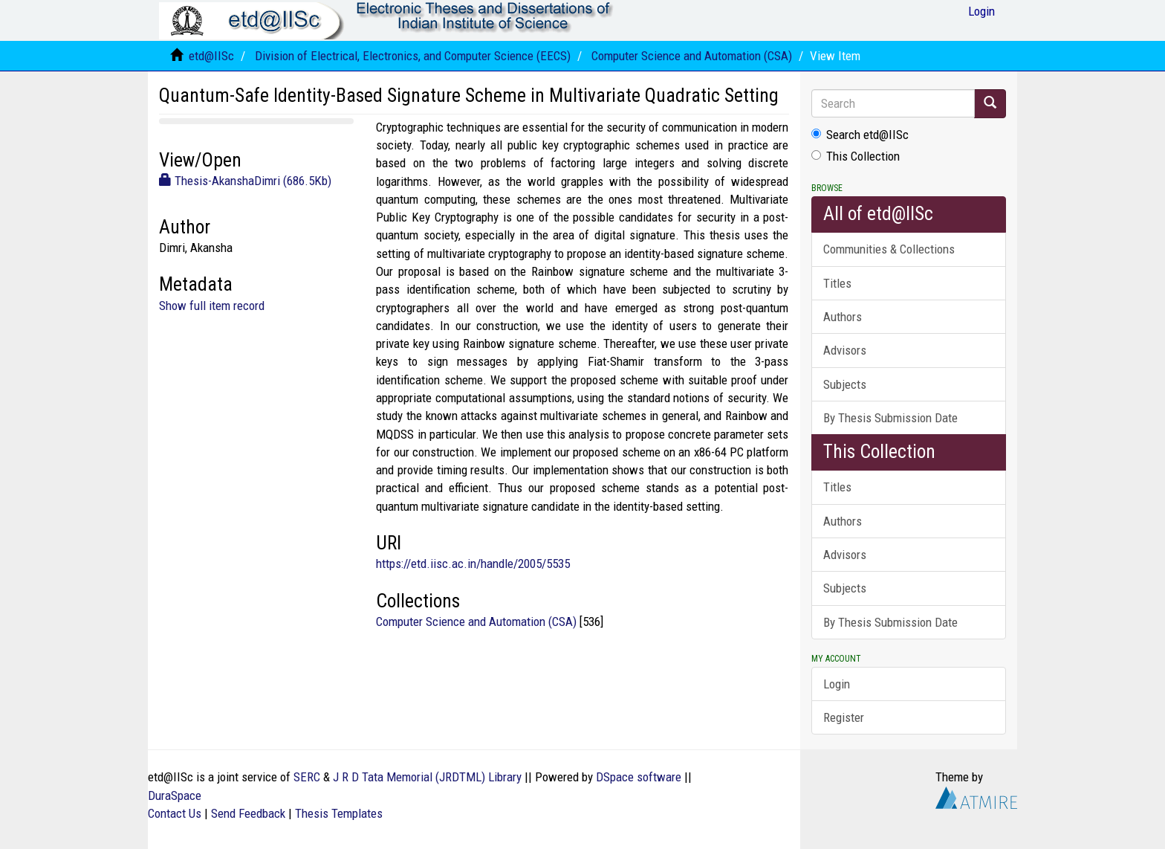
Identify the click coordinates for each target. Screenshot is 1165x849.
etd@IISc (211, 55)
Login (836, 684)
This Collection (855, 156)
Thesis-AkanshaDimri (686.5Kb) (245, 180)
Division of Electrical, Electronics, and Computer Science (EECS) (413, 55)
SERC (306, 776)
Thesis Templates (339, 813)
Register (843, 717)
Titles (837, 283)
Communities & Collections (889, 249)
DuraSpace (174, 795)
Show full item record (212, 305)
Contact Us (174, 813)
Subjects (844, 384)
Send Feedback (248, 813)
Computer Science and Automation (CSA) (691, 55)
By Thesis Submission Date (890, 417)
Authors (842, 316)
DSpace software (638, 776)
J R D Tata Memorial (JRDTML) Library (427, 776)
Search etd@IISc (860, 134)
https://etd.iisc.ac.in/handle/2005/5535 (473, 563)
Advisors (844, 350)
